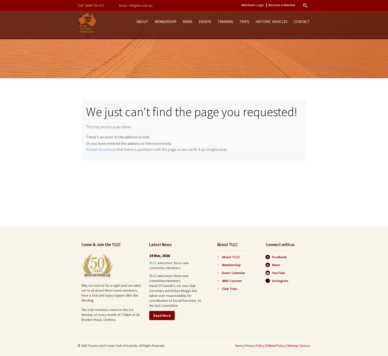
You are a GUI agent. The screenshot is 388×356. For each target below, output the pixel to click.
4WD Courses (232, 281)
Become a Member (281, 5)
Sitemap (292, 346)
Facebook (276, 257)
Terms (239, 346)
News (187, 21)
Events (205, 21)
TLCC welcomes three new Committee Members (169, 265)
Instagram (277, 281)
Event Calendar (233, 273)
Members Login (252, 5)
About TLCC (231, 257)
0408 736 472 (94, 5)
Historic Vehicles (272, 21)
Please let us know (101, 149)
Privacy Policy (254, 346)
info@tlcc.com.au (140, 5)
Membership (165, 21)
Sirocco (305, 346)
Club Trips (230, 288)
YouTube (275, 273)
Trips (244, 21)
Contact (302, 21)
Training (225, 21)
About (142, 21)
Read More (162, 315)
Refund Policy (275, 346)
